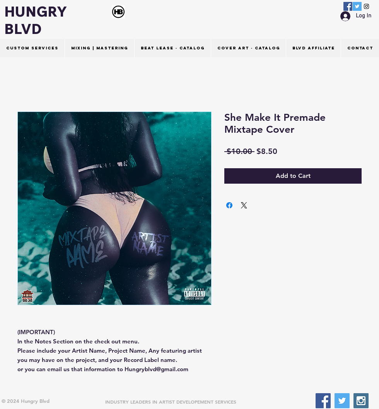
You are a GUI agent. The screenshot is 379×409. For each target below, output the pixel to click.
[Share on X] (244, 205)
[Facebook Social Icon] (347, 6)
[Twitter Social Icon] (357, 6)
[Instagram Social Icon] (366, 6)
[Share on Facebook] (229, 205)
